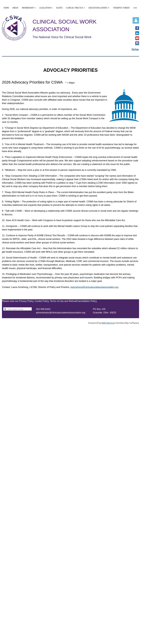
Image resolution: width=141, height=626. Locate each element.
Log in (136, 20)
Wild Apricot (108, 322)
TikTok (135, 49)
